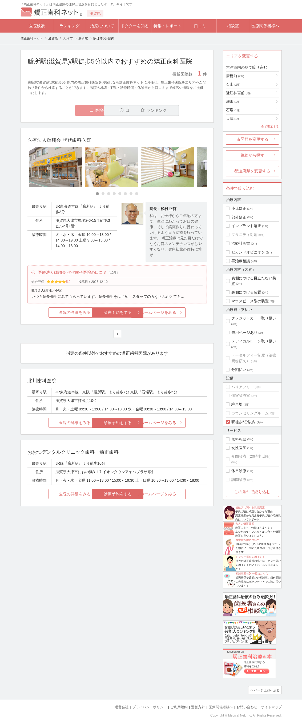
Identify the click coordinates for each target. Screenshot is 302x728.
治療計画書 (240, 243)
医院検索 (37, 25)
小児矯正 (238, 208)
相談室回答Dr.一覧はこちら (252, 573)
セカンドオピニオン (248, 252)
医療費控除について (248, 540)
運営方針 (198, 707)
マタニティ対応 (244, 234)
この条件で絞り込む (252, 491)
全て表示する (270, 126)
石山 (233, 84)
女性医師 (238, 448)
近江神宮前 (239, 93)
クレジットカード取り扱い (253, 318)
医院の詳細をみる (57, 313)
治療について (102, 25)
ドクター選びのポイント (250, 556)
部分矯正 (238, 217)
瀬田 (233, 101)
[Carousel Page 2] (103, 193)
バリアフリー (242, 387)
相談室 (233, 25)
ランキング (69, 25)
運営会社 (121, 707)
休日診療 (238, 471)
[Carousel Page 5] (119, 193)
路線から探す (252, 155)
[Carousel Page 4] (114, 193)
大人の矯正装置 (244, 523)
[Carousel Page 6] (125, 193)
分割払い (238, 369)
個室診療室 (240, 395)
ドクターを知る (135, 25)
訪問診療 (238, 479)
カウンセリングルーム (250, 413)
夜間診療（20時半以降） (252, 456)
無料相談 (238, 439)
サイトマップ (271, 707)
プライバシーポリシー (149, 707)
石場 (233, 110)
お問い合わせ (246, 707)
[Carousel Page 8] (136, 193)
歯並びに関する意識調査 (250, 507)
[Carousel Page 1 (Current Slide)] (97, 193)
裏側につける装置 (246, 292)
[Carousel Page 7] (131, 193)
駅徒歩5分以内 (243, 422)
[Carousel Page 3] (108, 193)
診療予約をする (117, 313)
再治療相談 (240, 261)
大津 (233, 118)
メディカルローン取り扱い (253, 341)
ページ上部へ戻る (266, 690)
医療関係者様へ (265, 25)
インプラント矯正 (246, 226)
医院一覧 (64, 110)
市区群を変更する (252, 139)
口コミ (200, 25)
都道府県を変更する (252, 171)
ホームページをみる (177, 313)
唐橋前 (235, 76)
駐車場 (237, 404)
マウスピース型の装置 (250, 301)
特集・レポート (168, 25)
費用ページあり (244, 332)
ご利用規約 (179, 707)
